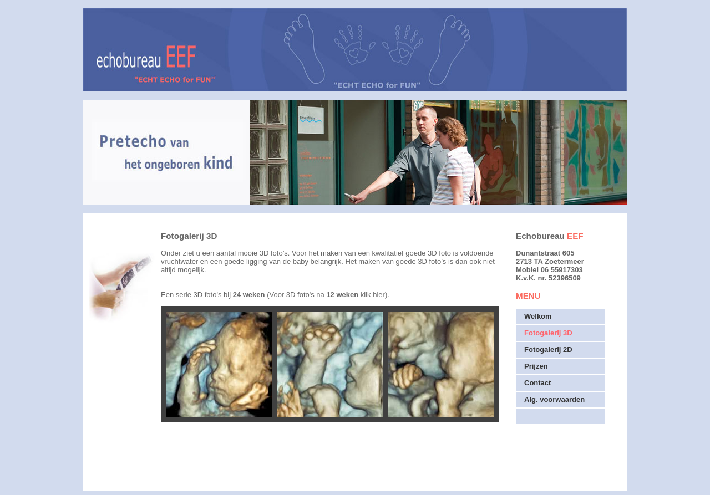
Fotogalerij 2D (548, 349)
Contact (537, 383)
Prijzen (536, 366)
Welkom (538, 316)
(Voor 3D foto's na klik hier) (327, 294)
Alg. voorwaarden (554, 399)
